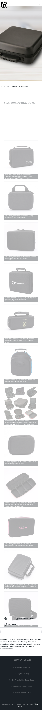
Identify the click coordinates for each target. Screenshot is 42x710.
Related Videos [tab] (25, 618)
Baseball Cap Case (24, 642)
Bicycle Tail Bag (23, 674)
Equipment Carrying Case (10, 639)
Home (6, 86)
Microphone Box (26, 639)
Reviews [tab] (10, 624)
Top (36, 704)
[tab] (6, 618)
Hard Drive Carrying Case (23, 686)
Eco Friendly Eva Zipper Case (23, 680)
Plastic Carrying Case (18, 644)
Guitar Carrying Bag (20, 86)
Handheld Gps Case (23, 667)
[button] (35, 5)
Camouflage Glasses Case (18, 646)
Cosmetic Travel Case (8, 642)
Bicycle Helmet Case (23, 692)
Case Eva (37, 639)
